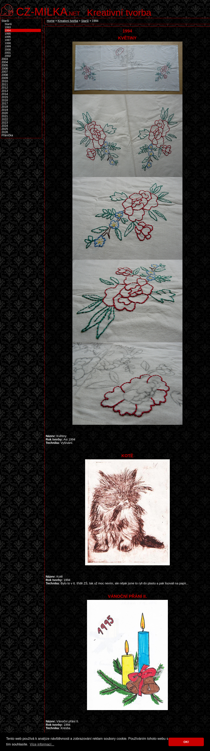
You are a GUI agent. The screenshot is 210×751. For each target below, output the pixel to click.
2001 (8, 52)
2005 (4, 65)
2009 (4, 78)
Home (51, 20)
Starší (85, 20)
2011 (4, 84)
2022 (4, 119)
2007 (4, 71)
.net (48, 11)
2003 (4, 59)
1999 (8, 46)
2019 (4, 109)
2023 (4, 122)
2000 (8, 49)
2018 (4, 106)
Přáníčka (7, 135)
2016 (4, 100)
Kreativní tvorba (119, 12)
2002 (8, 55)
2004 (4, 62)
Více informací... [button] (42, 744)
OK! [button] (186, 742)
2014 (4, 94)
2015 (4, 97)
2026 (4, 132)
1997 (8, 40)
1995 (8, 33)
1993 (8, 27)
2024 (4, 125)
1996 (8, 36)
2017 (4, 103)
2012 (4, 87)
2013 (4, 90)
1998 (8, 43)
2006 (4, 68)
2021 (4, 116)
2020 (4, 113)
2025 (4, 129)
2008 (4, 75)
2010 (4, 81)
